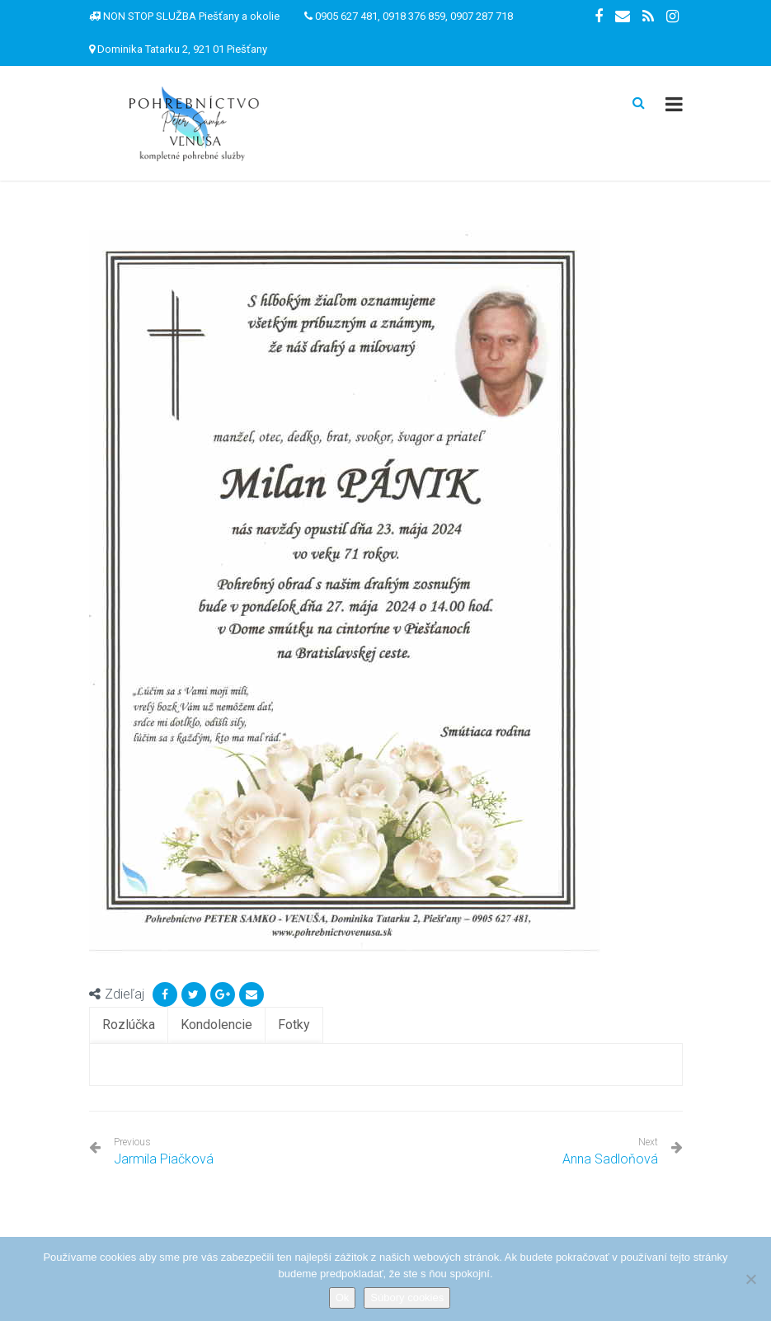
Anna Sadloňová (610, 1159)
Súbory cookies (407, 1297)
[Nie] (750, 1279)
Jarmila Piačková (164, 1151)
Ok (343, 1297)
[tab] (128, 1025)
